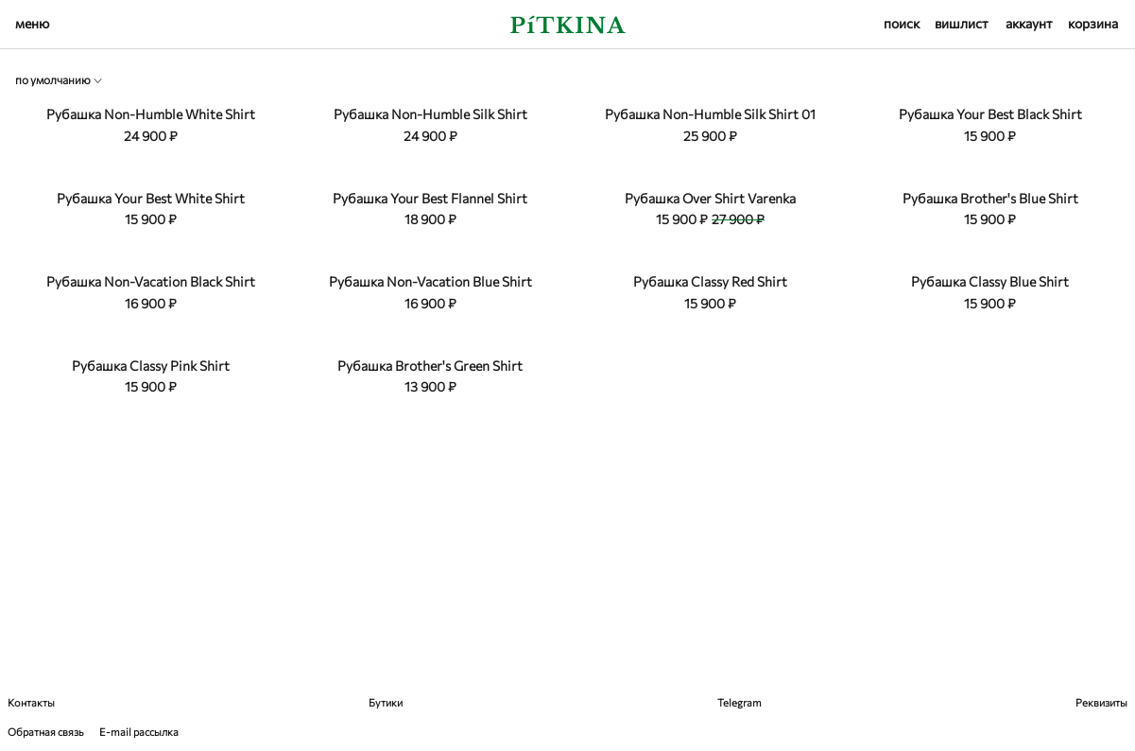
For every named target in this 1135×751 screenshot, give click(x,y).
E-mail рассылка (139, 731)
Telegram (739, 702)
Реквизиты (1101, 702)
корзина (1093, 23)
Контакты (31, 702)
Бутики (386, 702)
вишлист (962, 23)
